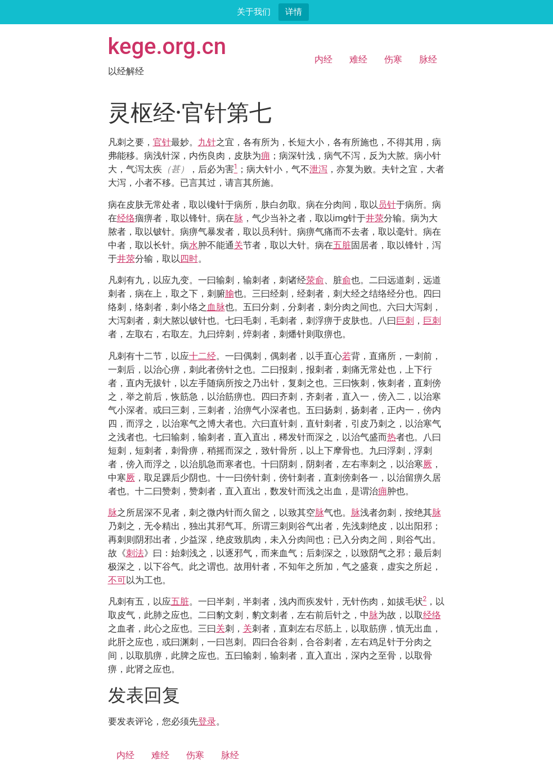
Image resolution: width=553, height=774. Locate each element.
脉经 (428, 59)
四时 (189, 258)
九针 (207, 142)
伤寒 (393, 59)
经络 (126, 218)
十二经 (202, 356)
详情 (293, 11)
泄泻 (318, 169)
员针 (387, 204)
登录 (207, 721)
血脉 (216, 307)
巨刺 (405, 320)
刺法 (135, 553)
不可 (117, 580)
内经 (323, 59)
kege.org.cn (167, 46)
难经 (358, 59)
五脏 (342, 245)
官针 (162, 142)
